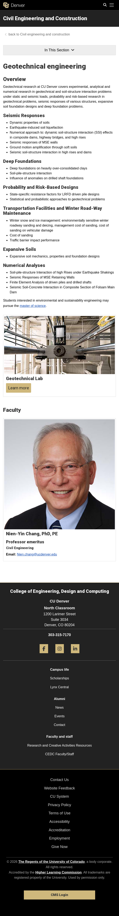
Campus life (59, 669)
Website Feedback (59, 788)
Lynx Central (59, 687)
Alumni (59, 699)
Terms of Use (59, 813)
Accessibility (59, 822)
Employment (59, 838)
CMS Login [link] (59, 895)
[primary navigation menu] (112, 5)
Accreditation (59, 830)
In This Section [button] (59, 50)
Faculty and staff (59, 736)
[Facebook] (43, 654)
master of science (33, 306)
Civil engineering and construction (45, 34)
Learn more (18, 387)
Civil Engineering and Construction (45, 18)
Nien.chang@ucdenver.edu (37, 554)
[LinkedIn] (75, 654)
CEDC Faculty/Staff (59, 754)
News (59, 707)
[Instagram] (59, 654)
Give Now (59, 847)
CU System (59, 796)
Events (60, 716)
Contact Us (59, 780)
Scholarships (59, 678)
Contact (59, 725)
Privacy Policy (59, 805)
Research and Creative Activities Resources (59, 745)
